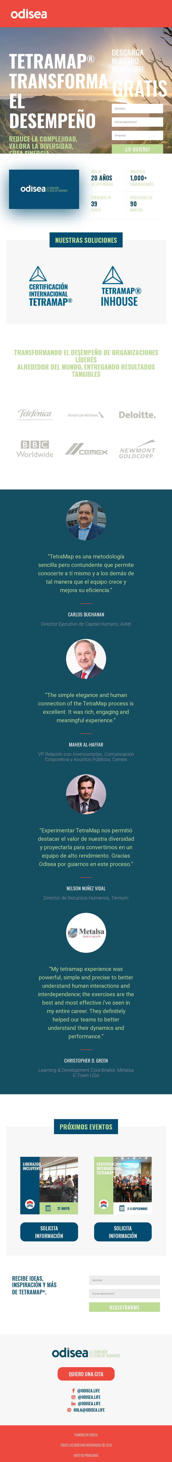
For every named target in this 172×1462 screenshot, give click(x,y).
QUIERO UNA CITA (86, 1374)
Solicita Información (49, 1231)
